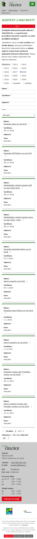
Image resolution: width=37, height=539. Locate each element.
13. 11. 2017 (9, 413)
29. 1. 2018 (8, 288)
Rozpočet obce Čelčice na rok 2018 (18, 311)
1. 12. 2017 (8, 349)
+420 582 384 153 (18, 462)
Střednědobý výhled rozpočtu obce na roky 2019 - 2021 (18, 218)
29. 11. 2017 (9, 381)
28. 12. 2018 (9, 130)
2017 (15, 72)
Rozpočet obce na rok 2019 (17, 124)
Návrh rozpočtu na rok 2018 (17, 342)
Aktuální (7, 141)
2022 (6, 79)
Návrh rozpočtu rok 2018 (16, 281)
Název (4, 88)
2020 (15, 76)
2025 (6, 83)
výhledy (28, 83)
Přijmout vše (8, 536)
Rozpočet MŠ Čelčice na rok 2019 (18, 154)
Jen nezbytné (19, 536)
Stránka (9, 431)
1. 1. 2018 (8, 320)
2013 (6, 68)
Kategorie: (6, 64)
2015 (24, 68)
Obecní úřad (12, 10)
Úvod (4, 10)
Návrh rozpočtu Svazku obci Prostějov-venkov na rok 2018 (18, 405)
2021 (24, 76)
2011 (15, 64)
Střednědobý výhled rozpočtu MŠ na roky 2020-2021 (18, 186)
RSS (25, 26)
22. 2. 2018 (8, 258)
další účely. (25, 525)
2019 (6, 76)
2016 (6, 72)
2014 (15, 68)
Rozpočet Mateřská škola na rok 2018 (17, 250)
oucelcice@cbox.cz (18, 465)
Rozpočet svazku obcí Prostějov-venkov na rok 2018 (17, 373)
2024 (24, 79)
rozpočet (16, 83)
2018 (24, 72)
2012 (24, 64)
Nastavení (29, 536)
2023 (15, 79)
